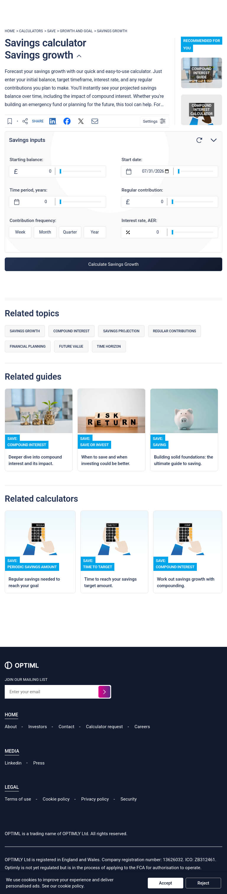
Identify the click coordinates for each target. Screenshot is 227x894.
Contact (66, 736)
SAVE (51, 31)
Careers (142, 736)
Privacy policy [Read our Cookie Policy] (95, 808)
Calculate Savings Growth (113, 264)
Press (39, 772)
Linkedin (13, 772)
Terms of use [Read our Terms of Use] (18, 808)
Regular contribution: (142, 190)
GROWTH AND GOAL (76, 31)
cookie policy (70, 886)
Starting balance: (27, 160)
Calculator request (104, 736)
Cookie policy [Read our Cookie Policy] (56, 808)
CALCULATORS (31, 31)
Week (21, 232)
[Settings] (154, 121)
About (11, 736)
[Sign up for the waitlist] (104, 701)
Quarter (70, 232)
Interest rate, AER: (139, 221)
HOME (10, 31)
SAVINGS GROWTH (112, 31)
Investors (37, 736)
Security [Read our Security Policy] (129, 808)
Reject (203, 883)
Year (95, 232)
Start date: (131, 160)
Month (45, 232)
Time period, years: (29, 190)
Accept (165, 883)
